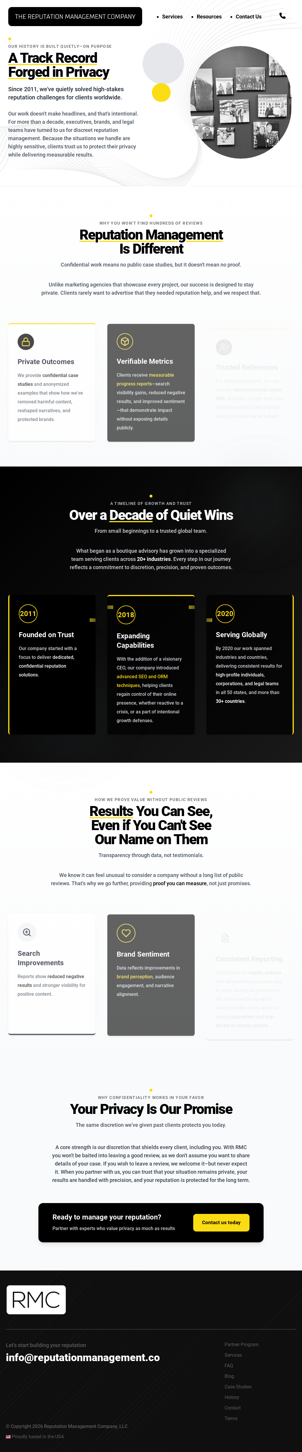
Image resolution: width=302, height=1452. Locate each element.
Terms (231, 1418)
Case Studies (238, 1387)
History (232, 1397)
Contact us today (221, 1222)
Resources (209, 16)
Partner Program (242, 1344)
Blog (229, 1376)
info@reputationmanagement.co (83, 1357)
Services (172, 16)
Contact (233, 1408)
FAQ (229, 1365)
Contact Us (249, 16)
